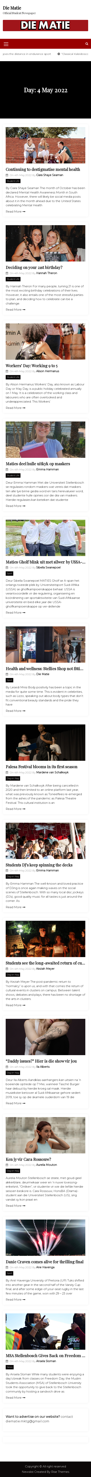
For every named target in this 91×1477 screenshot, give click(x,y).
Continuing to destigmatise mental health (43, 169)
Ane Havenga (45, 1267)
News (10, 1367)
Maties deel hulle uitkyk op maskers (38, 463)
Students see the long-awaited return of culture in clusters (45, 962)
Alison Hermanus (47, 371)
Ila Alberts (42, 1067)
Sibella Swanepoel (48, 567)
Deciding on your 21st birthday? (34, 267)
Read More (15, 211)
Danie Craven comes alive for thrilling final (44, 1261)
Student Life (13, 181)
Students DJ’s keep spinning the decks (39, 864)
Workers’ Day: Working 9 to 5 (31, 365)
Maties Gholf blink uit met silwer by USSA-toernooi (45, 561)
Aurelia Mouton (46, 1165)
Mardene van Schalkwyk (52, 772)
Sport (9, 573)
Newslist (28, 1472)
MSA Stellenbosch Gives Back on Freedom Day (45, 1355)
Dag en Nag (13, 778)
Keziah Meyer (45, 968)
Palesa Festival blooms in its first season (41, 766)
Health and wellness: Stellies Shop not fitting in (45, 668)
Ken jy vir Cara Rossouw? (28, 1159)
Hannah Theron (46, 273)
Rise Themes (60, 1472)
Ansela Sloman (46, 1361)
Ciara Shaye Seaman (49, 175)
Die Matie (12, 8)
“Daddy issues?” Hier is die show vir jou (41, 1061)
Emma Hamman (47, 469)
